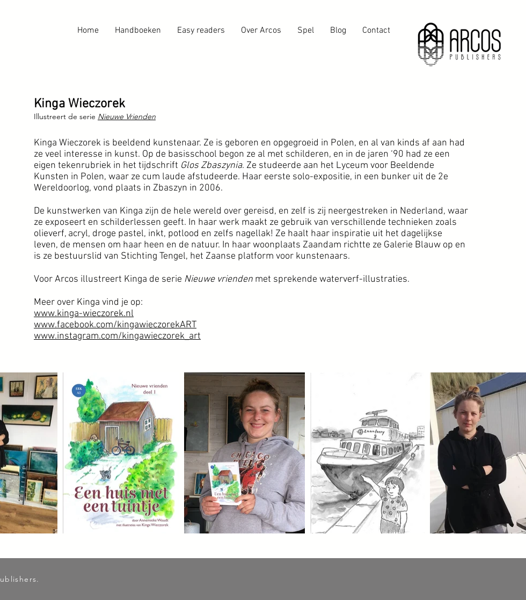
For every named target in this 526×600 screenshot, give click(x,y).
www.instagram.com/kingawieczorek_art (117, 336)
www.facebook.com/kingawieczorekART (115, 325)
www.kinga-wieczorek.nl (84, 313)
